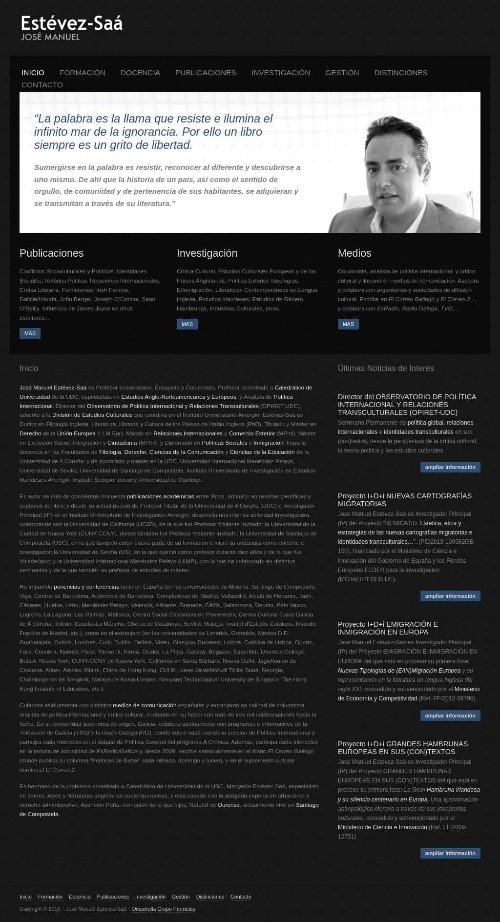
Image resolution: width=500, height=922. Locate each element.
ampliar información (450, 467)
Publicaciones (205, 72)
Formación (82, 72)
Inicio (32, 72)
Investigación (280, 72)
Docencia (140, 72)
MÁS (30, 333)
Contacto (42, 85)
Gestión (342, 72)
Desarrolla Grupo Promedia (164, 909)
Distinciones (401, 72)
